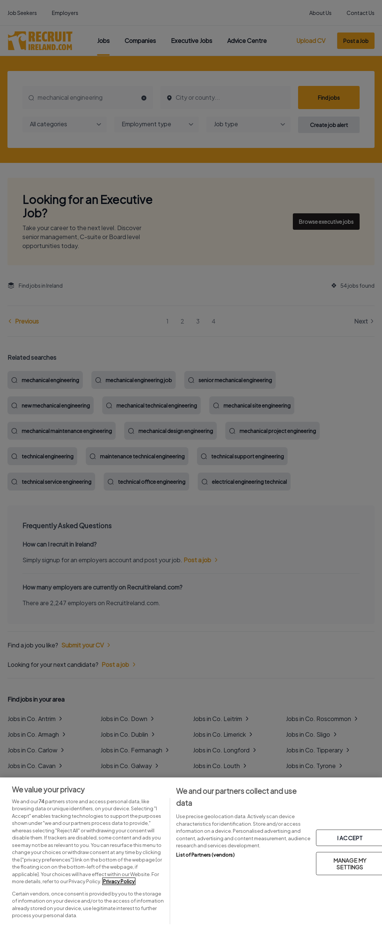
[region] (191, 852)
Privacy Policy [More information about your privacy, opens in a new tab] (119, 881)
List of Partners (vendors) (205, 855)
